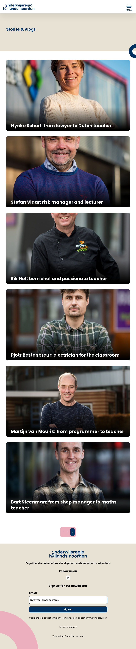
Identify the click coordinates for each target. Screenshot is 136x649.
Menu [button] (129, 10)
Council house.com (73, 636)
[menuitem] (68, 578)
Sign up (68, 609)
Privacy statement (68, 627)
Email (33, 593)
